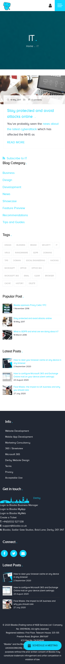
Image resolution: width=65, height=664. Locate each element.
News (6, 194)
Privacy (9, 472)
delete (32, 283)
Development (12, 187)
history (20, 283)
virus (7, 253)
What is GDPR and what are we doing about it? (36, 331)
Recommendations (15, 215)
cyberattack (29, 129)
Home (29, 46)
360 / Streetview (14, 448)
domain (17, 260)
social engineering (35, 260)
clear (37, 276)
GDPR (35, 253)
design (8, 245)
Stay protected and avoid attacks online (33, 318)
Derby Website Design (17, 460)
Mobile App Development (19, 436)
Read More (16, 142)
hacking (54, 260)
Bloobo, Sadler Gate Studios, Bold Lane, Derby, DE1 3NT (33, 529)
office (23, 268)
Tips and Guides (14, 222)
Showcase (10, 201)
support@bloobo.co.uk (15, 526)
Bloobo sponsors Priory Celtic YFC (30, 305)
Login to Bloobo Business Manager (19, 505)
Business (9, 173)
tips (6, 260)
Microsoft (10, 268)
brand (33, 245)
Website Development (17, 431)
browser (49, 276)
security (46, 245)
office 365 (37, 268)
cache (8, 283)
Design (7, 180)
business (20, 245)
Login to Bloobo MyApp (12, 509)
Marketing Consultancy (17, 442)
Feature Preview (14, 208)
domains (47, 253)
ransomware (21, 253)
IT (56, 245)
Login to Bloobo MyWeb (13, 513)
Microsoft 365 (12, 276)
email (26, 276)
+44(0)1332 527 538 (13, 521)
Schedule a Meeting (43, 645)
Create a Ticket (8, 517)
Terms (8, 466)
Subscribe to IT (16, 158)
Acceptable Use (14, 477)
